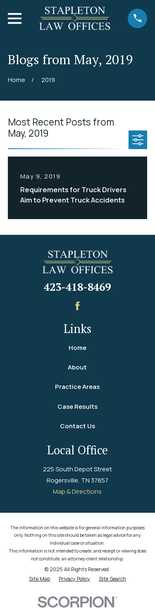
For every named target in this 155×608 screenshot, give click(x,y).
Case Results (77, 406)
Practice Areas (77, 386)
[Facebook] (77, 306)
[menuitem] (39, 579)
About (77, 367)
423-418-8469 (77, 287)
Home (77, 347)
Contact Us (77, 426)
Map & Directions (77, 491)
